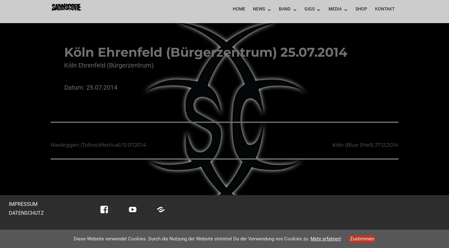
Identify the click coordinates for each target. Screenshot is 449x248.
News (259, 8)
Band (285, 8)
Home (239, 8)
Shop (361, 8)
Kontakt (385, 8)
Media (335, 8)
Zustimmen (362, 239)
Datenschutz (26, 213)
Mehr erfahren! (326, 239)
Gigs (309, 8)
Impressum (23, 204)
